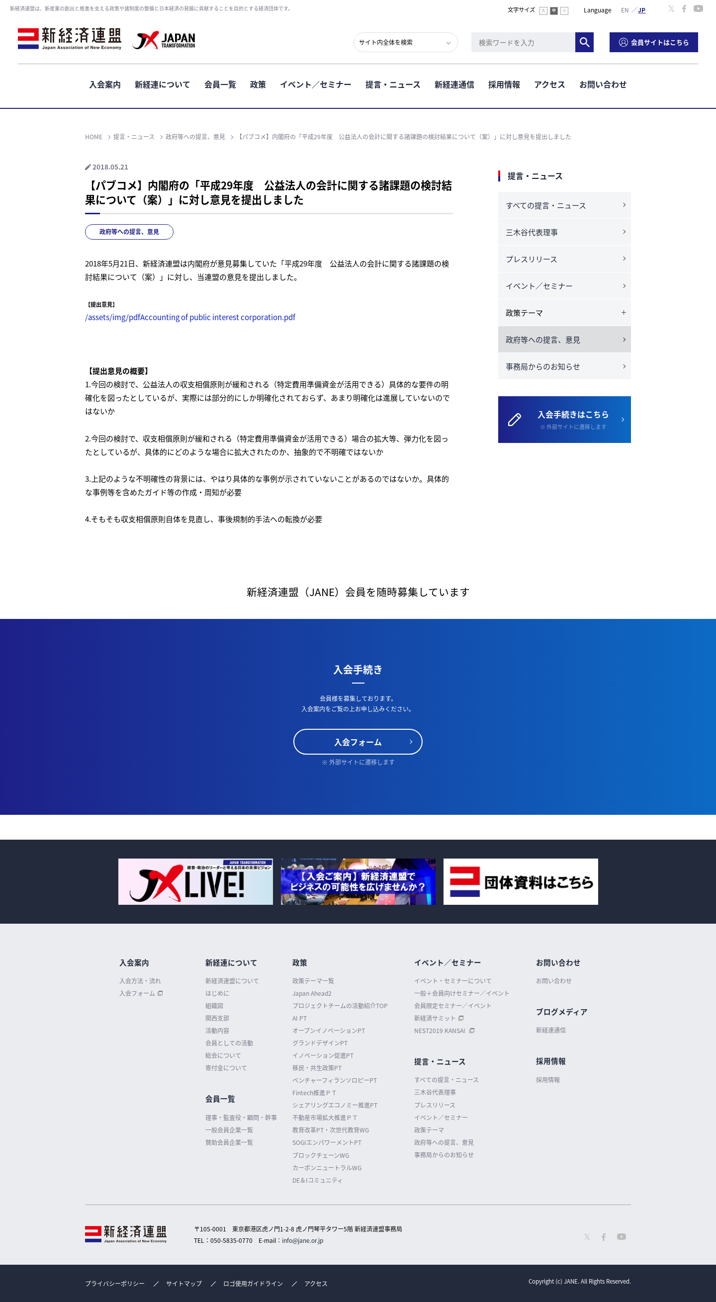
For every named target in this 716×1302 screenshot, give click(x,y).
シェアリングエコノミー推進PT (334, 1105)
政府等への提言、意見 (129, 231)
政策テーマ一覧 (313, 980)
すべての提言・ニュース (546, 205)
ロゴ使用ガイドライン (253, 1283)
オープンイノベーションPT (328, 1030)
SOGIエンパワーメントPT (326, 1142)
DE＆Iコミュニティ (317, 1180)
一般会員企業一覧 (229, 1130)
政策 (258, 84)
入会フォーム (358, 742)
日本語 (642, 9)
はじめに (217, 993)
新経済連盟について (232, 980)
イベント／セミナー (316, 84)
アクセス (549, 84)
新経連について (162, 84)
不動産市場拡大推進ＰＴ (325, 1117)
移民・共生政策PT (317, 1067)
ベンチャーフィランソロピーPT (334, 1080)
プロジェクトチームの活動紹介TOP (340, 1005)
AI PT (299, 1018)
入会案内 (105, 84)
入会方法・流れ (140, 980)
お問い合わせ (603, 84)
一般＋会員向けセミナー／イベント (462, 993)
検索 (584, 42)
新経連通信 (454, 84)
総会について (223, 1055)
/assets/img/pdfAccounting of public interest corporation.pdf (190, 317)
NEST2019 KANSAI (440, 1030)
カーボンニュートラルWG (326, 1167)
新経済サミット (435, 1018)
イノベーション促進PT (323, 1055)
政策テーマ (429, 1130)
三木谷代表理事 (532, 232)
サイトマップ (184, 1283)
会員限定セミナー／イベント (453, 1005)
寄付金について (226, 1067)
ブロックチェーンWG (320, 1155)
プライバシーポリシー (115, 1283)
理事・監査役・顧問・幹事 (241, 1117)
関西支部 (217, 1018)
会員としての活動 (229, 1043)
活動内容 (217, 1030)
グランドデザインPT (320, 1043)
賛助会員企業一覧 (229, 1142)
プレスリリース (531, 259)
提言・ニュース (393, 84)
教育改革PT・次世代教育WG (330, 1130)
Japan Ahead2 (312, 993)
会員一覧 (220, 84)
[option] (195, 882)
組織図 (214, 1005)
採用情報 (504, 84)
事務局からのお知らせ (543, 366)
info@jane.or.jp (302, 1240)
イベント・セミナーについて (453, 980)
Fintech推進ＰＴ (314, 1092)
